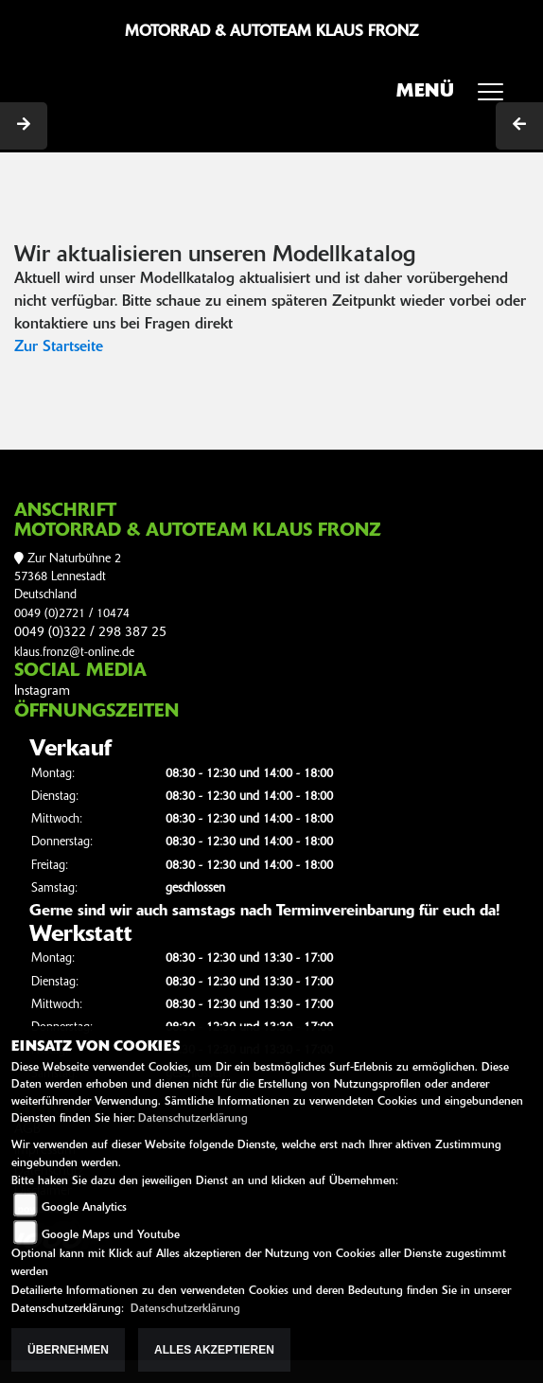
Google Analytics (84, 1208)
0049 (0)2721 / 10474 (72, 614)
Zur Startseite (58, 347)
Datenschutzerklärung (193, 1119)
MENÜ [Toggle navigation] (456, 97)
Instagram (42, 691)
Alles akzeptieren (214, 1349)
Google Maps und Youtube (111, 1235)
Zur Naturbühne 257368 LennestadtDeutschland (67, 577)
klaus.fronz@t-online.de (74, 653)
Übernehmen (68, 1349)
